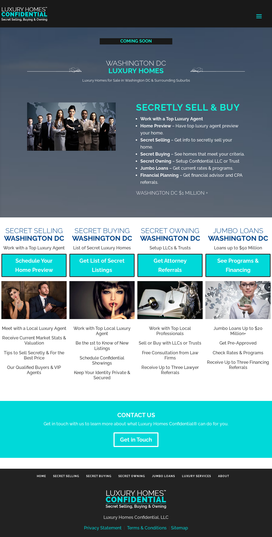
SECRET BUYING (102, 235)
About (223, 476)
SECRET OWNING (170, 235)
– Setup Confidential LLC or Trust (189, 161)
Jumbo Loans (238, 235)
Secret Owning (131, 476)
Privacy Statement (103, 527)
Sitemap (179, 527)
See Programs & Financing (238, 265)
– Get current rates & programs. (186, 168)
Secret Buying (98, 476)
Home (41, 476)
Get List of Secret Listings (102, 265)
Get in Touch (136, 439)
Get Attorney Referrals (170, 265)
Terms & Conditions (147, 527)
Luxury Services (196, 476)
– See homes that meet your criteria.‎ (192, 154)
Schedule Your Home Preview (34, 265)
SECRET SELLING (34, 235)
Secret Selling (66, 476)
